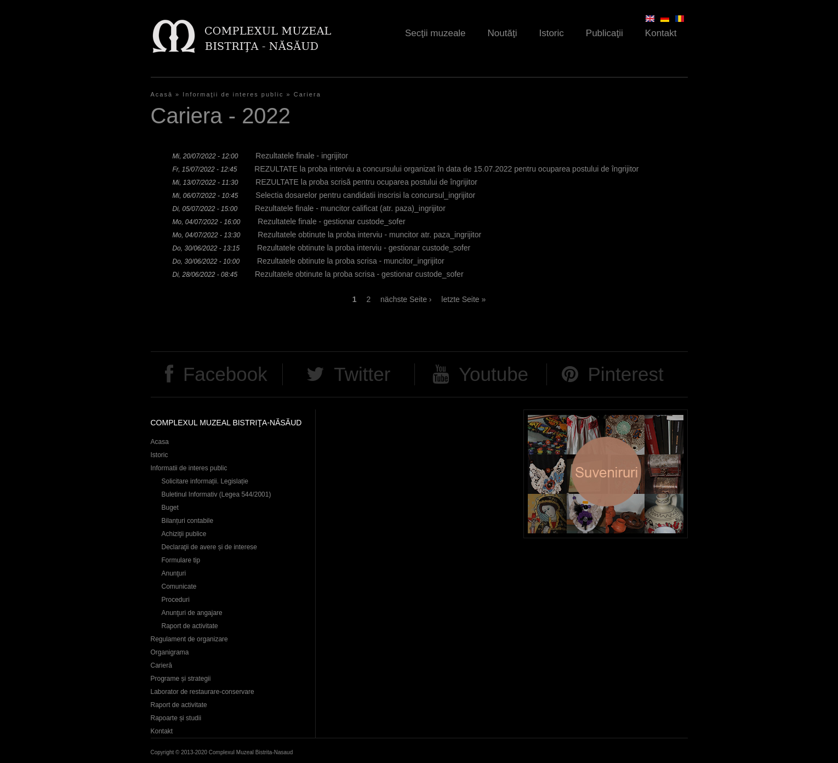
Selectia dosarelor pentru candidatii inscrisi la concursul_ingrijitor (365, 195)
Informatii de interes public (189, 468)
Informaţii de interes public (233, 94)
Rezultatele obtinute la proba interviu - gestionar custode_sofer (363, 247)
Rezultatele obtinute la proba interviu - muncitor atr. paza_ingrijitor (369, 234)
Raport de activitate (190, 626)
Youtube (493, 374)
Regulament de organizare (189, 639)
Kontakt (661, 33)
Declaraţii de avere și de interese (210, 547)
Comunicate (179, 586)
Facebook (225, 374)
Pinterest (626, 374)
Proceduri (176, 599)
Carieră (161, 665)
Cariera (307, 94)
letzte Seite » (463, 299)
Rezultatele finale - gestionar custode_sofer (331, 221)
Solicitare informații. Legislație (205, 481)
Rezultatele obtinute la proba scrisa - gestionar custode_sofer (359, 274)
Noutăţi (502, 33)
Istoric (551, 33)
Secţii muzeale (435, 33)
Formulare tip (181, 560)
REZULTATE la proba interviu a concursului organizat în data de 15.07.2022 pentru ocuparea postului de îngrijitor (446, 168)
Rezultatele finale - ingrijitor (301, 155)
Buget (170, 507)
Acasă (162, 94)
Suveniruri (605, 473)
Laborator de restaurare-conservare (202, 692)
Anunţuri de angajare (192, 613)
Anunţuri (174, 573)
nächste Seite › (405, 299)
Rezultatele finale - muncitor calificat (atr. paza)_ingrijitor (350, 208)
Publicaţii (604, 33)
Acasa (160, 442)
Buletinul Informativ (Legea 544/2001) (216, 494)
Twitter (362, 374)
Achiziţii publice (184, 534)
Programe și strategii (181, 678)
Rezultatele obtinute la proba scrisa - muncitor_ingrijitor (350, 261)
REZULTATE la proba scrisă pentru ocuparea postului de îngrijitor (366, 182)
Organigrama (170, 652)
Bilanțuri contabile (188, 521)
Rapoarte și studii (176, 718)
